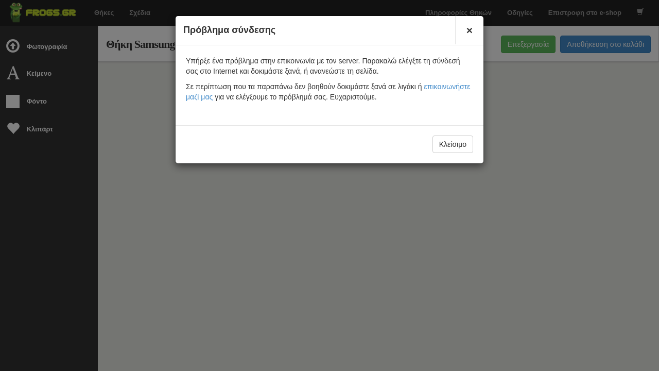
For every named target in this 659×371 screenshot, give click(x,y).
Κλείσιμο (452, 144)
